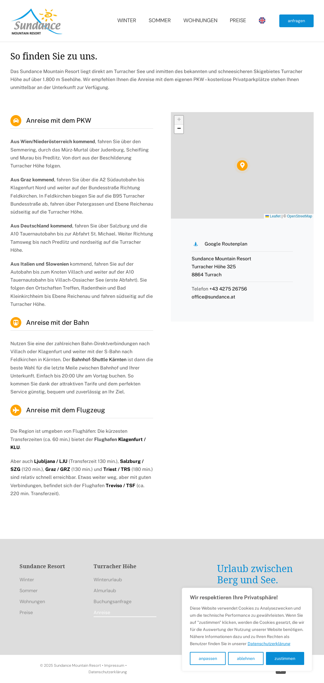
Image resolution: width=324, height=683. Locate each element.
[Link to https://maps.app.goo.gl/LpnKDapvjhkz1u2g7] (196, 244)
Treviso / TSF (120, 485)
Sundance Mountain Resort (77, 665)
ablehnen (246, 658)
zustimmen (285, 658)
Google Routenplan (226, 244)
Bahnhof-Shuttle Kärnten (99, 359)
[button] (242, 165)
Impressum (114, 665)
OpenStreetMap (299, 216)
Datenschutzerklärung (269, 643)
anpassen (208, 658)
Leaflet (272, 216)
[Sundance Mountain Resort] (37, 8)
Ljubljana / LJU (51, 461)
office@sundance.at (213, 297)
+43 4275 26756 (228, 289)
